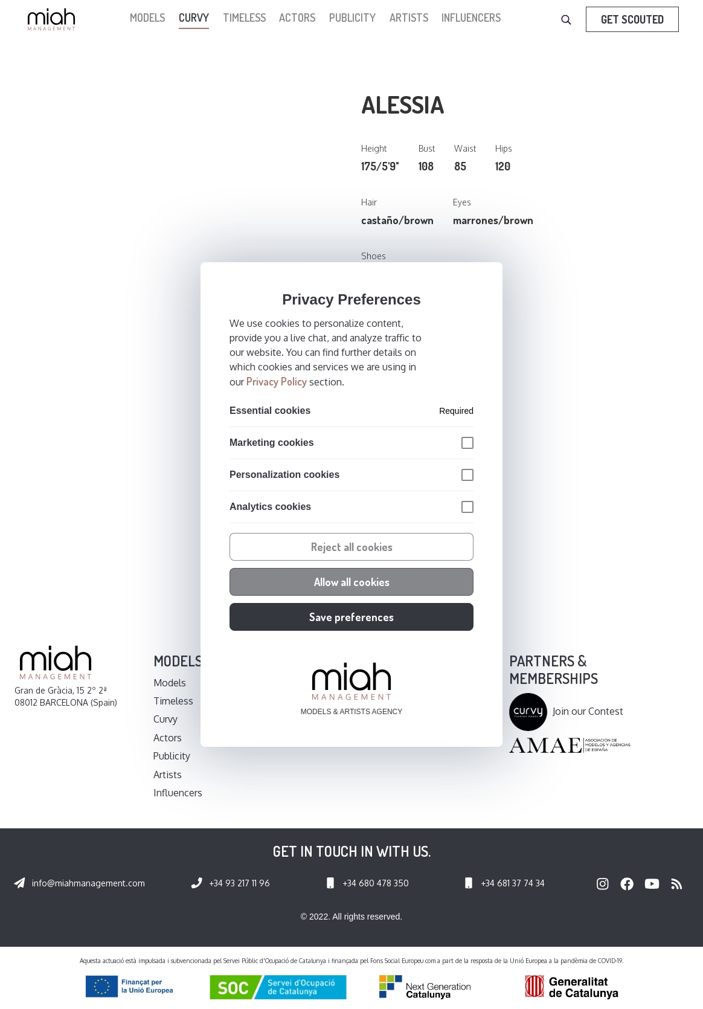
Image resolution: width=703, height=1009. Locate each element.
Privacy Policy (276, 381)
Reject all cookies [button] (352, 546)
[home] (54, 19)
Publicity (352, 17)
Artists (409, 17)
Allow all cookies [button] (352, 581)
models (147, 17)
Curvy (194, 17)
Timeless (244, 17)
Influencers (471, 17)
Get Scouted (632, 19)
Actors (297, 17)
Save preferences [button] (351, 617)
